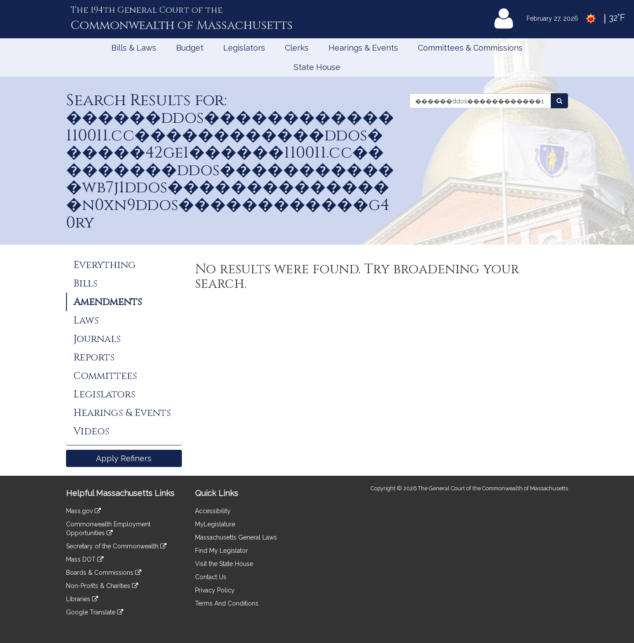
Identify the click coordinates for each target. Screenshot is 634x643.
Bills (85, 283)
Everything (105, 265)
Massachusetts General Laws (236, 537)
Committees (105, 375)
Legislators (244, 47)
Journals (97, 338)
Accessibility (213, 510)
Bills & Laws (133, 47)
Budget (189, 47)
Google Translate (94, 612)
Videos (91, 431)
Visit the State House (224, 563)
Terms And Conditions (226, 603)
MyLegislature (215, 524)
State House (317, 67)
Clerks (297, 47)
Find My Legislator (221, 550)
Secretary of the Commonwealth (116, 546)
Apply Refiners (123, 458)
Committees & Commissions (470, 47)
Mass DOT (84, 559)
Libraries (82, 599)
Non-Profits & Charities (102, 585)
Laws (86, 320)
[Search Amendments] (559, 100)
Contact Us (210, 577)
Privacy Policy (215, 590)
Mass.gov (83, 510)
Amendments (108, 302)
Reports (94, 357)
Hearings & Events (363, 47)
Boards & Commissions (103, 572)
